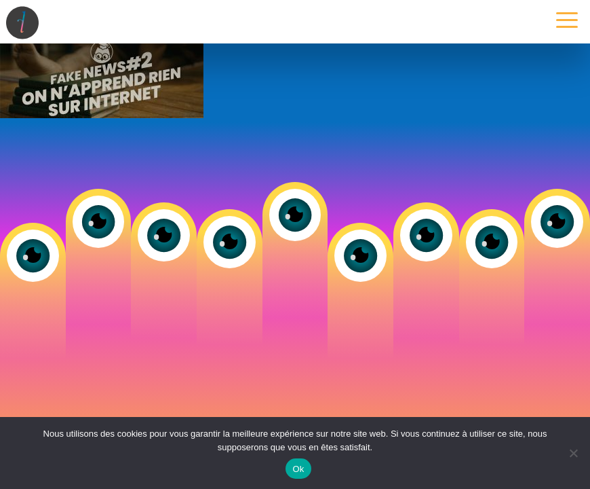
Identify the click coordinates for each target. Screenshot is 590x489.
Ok (298, 469)
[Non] (573, 453)
